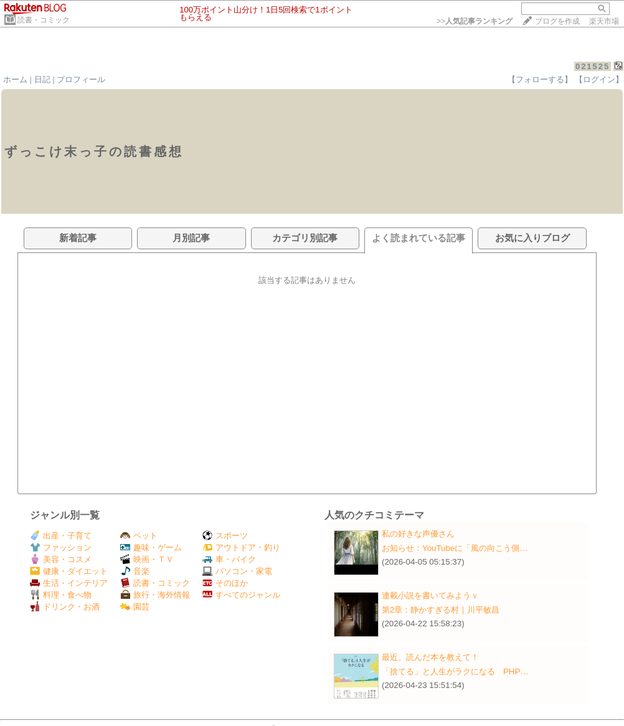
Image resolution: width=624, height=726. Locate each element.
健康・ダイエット (69, 571)
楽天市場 (604, 21)
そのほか (225, 583)
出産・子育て (61, 535)
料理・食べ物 (61, 594)
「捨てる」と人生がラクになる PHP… (455, 671)
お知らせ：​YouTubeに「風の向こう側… (455, 548)
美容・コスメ (61, 559)
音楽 (134, 571)
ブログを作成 (557, 21)
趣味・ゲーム (151, 547)
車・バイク (229, 559)
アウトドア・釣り (241, 547)
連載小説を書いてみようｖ (430, 595)
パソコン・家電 (237, 571)
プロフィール (81, 79)
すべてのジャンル (241, 594)
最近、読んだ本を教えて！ (430, 657)
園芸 (134, 606)
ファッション (61, 547)
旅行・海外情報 (155, 594)
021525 (592, 66)
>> (475, 21)
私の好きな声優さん (418, 533)
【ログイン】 (599, 79)
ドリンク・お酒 (65, 606)
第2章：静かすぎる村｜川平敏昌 (440, 609)
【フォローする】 (540, 79)
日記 (42, 79)
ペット (139, 535)
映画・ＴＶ (147, 559)
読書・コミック (43, 20)
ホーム (15, 79)
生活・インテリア (69, 583)
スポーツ (225, 535)
